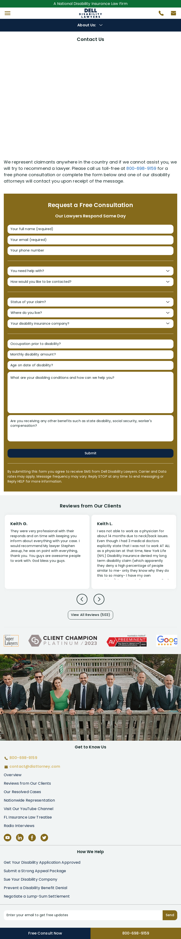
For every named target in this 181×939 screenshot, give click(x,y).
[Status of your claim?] (90, 302)
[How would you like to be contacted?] (90, 281)
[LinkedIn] (20, 837)
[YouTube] (7, 837)
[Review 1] (47, 551)
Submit (90, 453)
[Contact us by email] (171, 14)
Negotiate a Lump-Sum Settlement (37, 896)
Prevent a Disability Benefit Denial (35, 888)
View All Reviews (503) (90, 614)
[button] (7, 13)
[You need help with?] (90, 271)
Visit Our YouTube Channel (28, 808)
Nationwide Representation (29, 800)
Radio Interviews (19, 825)
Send (170, 915)
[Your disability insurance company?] (90, 323)
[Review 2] (134, 554)
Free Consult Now (45, 933)
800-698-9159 (141, 168)
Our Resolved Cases (22, 792)
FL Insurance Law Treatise (28, 817)
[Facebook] (32, 837)
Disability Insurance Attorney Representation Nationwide (90, 13)
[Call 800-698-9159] (159, 14)
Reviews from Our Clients (27, 783)
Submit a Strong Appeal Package (35, 871)
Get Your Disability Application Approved (42, 862)
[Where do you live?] (90, 312)
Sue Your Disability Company (30, 879)
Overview (12, 775)
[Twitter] (44, 837)
